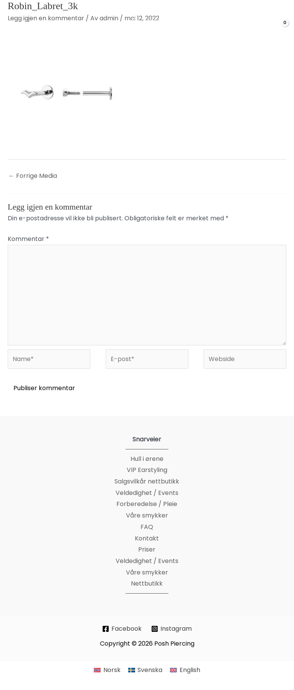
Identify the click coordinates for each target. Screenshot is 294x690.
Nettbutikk (147, 583)
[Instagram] (171, 628)
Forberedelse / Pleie (146, 504)
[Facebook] (122, 628)
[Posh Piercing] (153, 29)
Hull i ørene (147, 458)
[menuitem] (107, 670)
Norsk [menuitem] (112, 670)
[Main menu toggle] (16, 29)
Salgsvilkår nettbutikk (146, 481)
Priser (146, 549)
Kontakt (147, 538)
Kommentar (28, 238)
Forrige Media (32, 175)
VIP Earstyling (147, 469)
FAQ (146, 526)
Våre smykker (147, 515)
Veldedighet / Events (147, 492)
